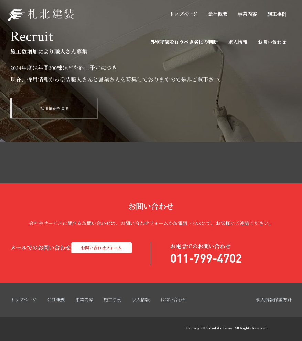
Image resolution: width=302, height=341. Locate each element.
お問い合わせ (272, 42)
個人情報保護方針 (274, 300)
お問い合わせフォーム (101, 248)
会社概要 (217, 14)
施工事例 (277, 14)
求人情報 (237, 42)
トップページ (183, 14)
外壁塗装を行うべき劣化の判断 (184, 42)
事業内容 (247, 14)
